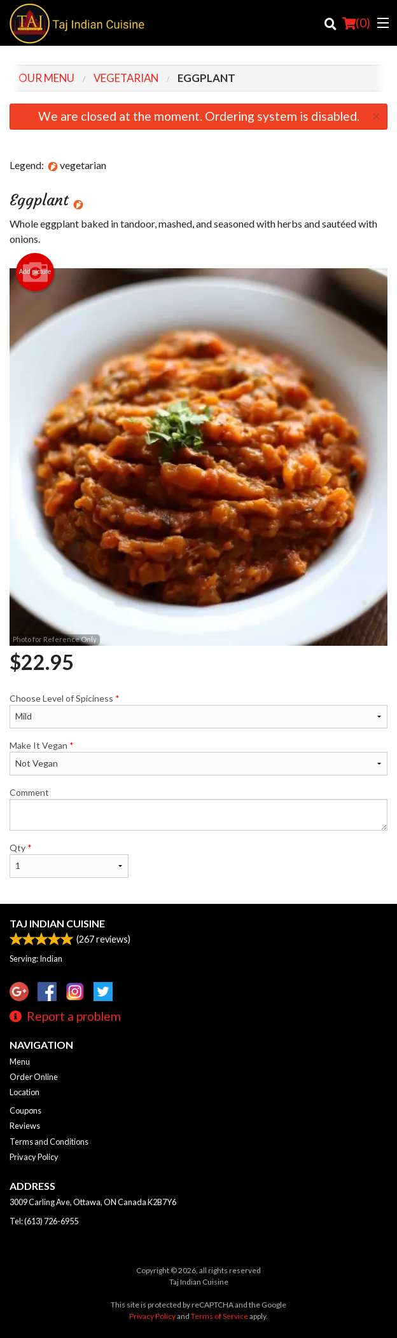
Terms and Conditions (49, 1142)
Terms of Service (219, 1316)
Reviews (25, 1126)
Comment (198, 809)
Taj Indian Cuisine (57, 923)
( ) (356, 22)
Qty (69, 860)
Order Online (34, 1077)
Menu (20, 1061)
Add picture (35, 272)
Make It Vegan (198, 757)
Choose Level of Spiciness (198, 710)
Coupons (25, 1110)
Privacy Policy (34, 1157)
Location (24, 1092)
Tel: (44, 1221)
